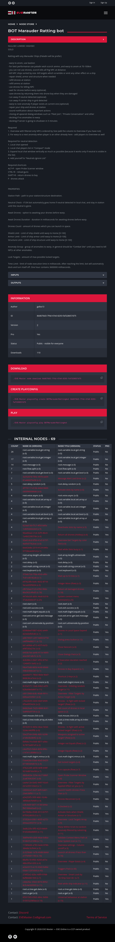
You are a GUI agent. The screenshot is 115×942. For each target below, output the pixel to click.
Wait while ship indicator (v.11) (72, 883)
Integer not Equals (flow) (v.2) (72, 743)
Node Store (26, 24)
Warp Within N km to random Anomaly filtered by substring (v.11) (72, 830)
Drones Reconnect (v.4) (69, 799)
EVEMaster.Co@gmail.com (35, 917)
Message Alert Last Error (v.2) (72, 478)
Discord (23, 912)
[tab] (57, 39)
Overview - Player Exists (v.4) (71, 861)
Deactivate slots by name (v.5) (72, 527)
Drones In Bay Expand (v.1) (71, 669)
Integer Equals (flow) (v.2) (70, 750)
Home (11, 24)
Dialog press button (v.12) (70, 639)
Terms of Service (96, 917)
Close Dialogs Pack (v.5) (69, 654)
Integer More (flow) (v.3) (69, 583)
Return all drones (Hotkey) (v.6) (73, 534)
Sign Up (104, 3)
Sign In (92, 3)
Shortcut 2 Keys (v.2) (67, 676)
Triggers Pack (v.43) (67, 868)
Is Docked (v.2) (65, 806)
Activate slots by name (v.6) (71, 489)
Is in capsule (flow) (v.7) (69, 769)
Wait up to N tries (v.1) (68, 576)
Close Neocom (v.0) (67, 647)
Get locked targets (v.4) (69, 762)
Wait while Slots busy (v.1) (70, 549)
